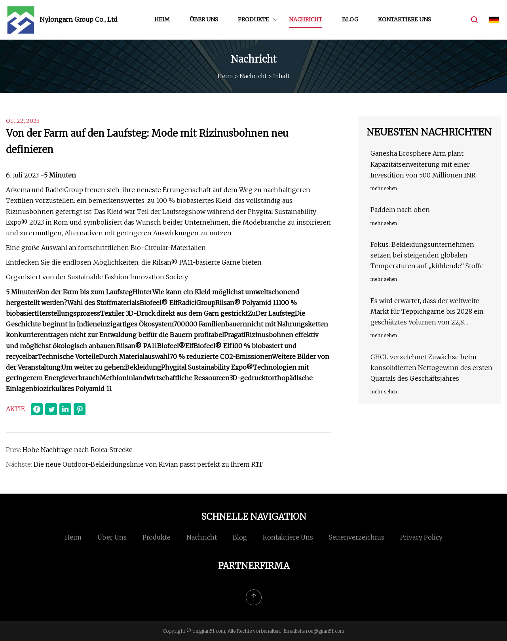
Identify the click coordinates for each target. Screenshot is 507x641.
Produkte (253, 19)
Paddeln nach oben (400, 210)
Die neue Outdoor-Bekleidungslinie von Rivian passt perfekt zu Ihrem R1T (148, 464)
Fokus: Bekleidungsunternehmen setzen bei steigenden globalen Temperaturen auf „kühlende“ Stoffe (427, 255)
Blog (350, 19)
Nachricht (305, 19)
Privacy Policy (421, 537)
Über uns (204, 19)
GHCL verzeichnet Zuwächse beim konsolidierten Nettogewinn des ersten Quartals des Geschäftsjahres (431, 367)
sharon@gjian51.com (320, 631)
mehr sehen (383, 188)
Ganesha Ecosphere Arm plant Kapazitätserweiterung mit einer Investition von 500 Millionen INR (423, 164)
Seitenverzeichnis (356, 537)
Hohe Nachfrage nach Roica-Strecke (78, 450)
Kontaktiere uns (404, 19)
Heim (162, 19)
